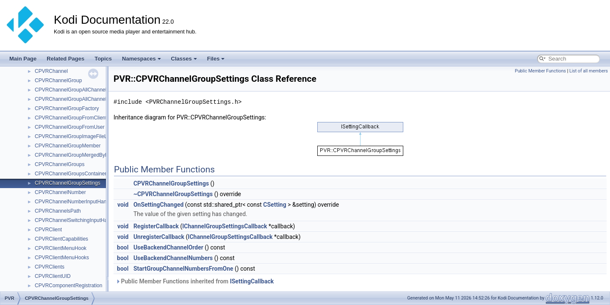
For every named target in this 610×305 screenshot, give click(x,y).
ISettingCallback (252, 281)
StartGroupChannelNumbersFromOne (183, 268)
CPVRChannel (51, 71)
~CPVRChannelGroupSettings (173, 194)
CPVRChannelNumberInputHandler (75, 202)
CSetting (274, 204)
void (122, 204)
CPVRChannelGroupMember (67, 146)
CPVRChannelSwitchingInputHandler (77, 220)
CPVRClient (48, 230)
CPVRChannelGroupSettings (67, 183)
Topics (103, 58)
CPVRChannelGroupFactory (67, 108)
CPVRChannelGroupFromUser (70, 127)
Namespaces (141, 58)
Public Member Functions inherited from (195, 281)
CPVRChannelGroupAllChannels (72, 90)
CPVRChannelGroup (58, 80)
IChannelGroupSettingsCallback (224, 226)
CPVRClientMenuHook (60, 248)
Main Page (22, 58)
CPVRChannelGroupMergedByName (77, 155)
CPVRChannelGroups (59, 164)
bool (122, 247)
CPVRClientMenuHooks (62, 258)
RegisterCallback (156, 226)
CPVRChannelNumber (60, 192)
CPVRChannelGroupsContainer (70, 174)
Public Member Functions (540, 71)
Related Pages (65, 58)
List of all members (588, 71)
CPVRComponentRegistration (68, 285)
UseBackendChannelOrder (168, 247)
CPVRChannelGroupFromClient (71, 118)
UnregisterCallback (158, 236)
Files (216, 58)
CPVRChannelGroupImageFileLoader (77, 136)
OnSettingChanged (158, 204)
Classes (184, 58)
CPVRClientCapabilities (61, 239)
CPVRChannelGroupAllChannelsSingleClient (85, 99)
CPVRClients (49, 267)
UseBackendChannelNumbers (173, 258)
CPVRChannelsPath (58, 211)
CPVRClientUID (53, 276)
